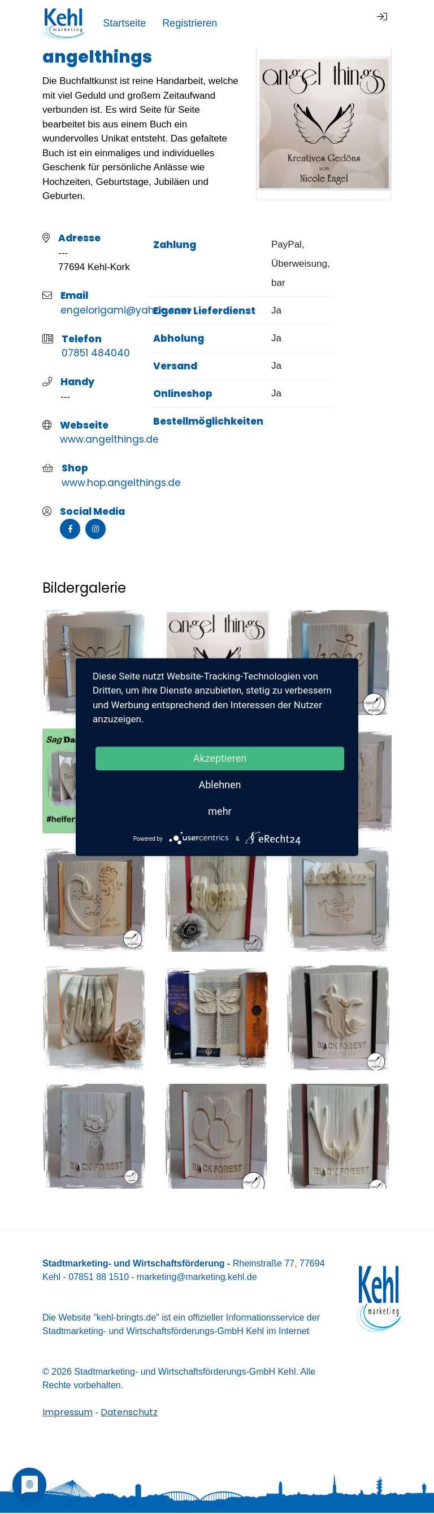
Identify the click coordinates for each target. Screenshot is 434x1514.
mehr (219, 811)
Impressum (67, 1413)
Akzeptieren (220, 758)
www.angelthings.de (109, 440)
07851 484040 (96, 354)
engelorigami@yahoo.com (125, 311)
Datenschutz (129, 1413)
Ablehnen (219, 785)
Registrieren (319, 23)
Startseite (253, 23)
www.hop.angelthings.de (121, 484)
